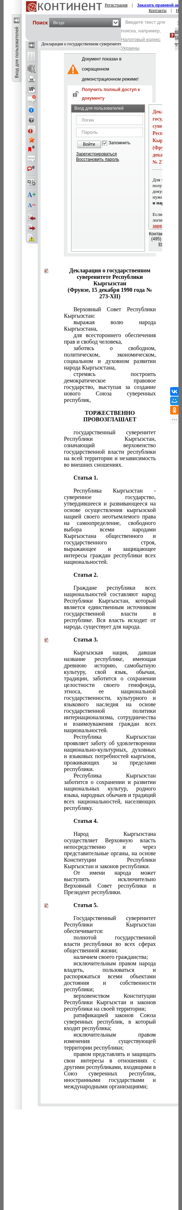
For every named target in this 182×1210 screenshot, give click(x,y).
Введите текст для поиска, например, (143, 35)
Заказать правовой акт (159, 5)
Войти (89, 144)
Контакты (158, 10)
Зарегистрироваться (96, 154)
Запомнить (119, 143)
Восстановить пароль (97, 159)
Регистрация (116, 5)
